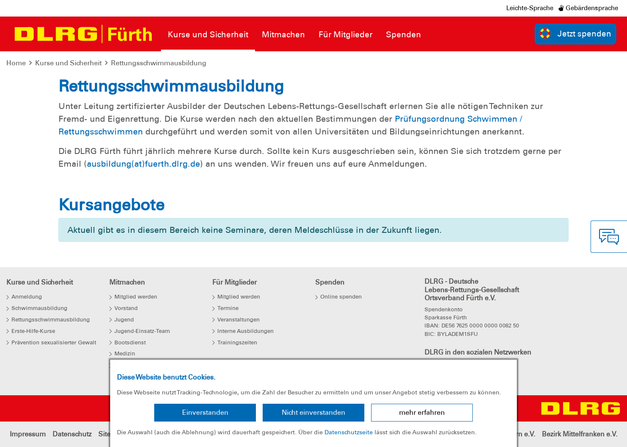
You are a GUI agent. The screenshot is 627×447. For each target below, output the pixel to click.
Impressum (28, 434)
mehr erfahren (422, 412)
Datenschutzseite (349, 432)
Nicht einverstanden (313, 412)
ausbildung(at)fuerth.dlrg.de (143, 164)
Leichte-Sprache (529, 8)
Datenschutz (72, 434)
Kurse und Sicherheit (68, 63)
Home (16, 63)
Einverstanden (205, 412)
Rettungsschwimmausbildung (158, 63)
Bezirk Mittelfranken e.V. (579, 434)
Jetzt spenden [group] (576, 33)
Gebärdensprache (588, 8)
